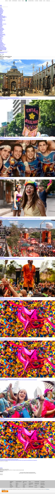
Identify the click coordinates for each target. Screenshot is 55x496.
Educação (1, 15)
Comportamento (18, 487)
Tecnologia (1, 25)
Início (0, 54)
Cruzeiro (24, 487)
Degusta (1, 24)
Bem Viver (1, 12)
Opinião (1, 18)
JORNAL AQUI (48, 0)
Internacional (2, 10)
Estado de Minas (11, 482)
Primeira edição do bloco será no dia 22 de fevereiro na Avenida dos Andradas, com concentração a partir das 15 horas (16, 299)
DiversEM (1, 11)
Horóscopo (1, 30)
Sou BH (44, 0)
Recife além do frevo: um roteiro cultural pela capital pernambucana (9, 97)
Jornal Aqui (1, 38)
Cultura (1, 13)
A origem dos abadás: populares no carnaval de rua (7, 178)
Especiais (1, 19)
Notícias (6, 0)
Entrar (1, 5)
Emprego (1, 20)
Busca (3, 54)
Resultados (1, 58)
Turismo (1, 22)
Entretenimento (14, 0)
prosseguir (5, 491)
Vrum (1, 39)
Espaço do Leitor (2, 45)
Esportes (1, 26)
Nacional (11, 487)
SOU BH (36, 485)
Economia (11, 485)
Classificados (2, 43)
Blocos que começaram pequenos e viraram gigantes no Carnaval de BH (10, 419)
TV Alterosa (36, 0)
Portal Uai (1, 35)
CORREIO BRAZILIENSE (43, 487)
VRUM (30, 481)
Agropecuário (2, 28)
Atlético (24, 486)
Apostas (1, 31)
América (24, 485)
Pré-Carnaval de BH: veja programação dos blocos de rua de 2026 (9, 338)
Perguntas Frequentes (3, 47)
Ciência (1, 23)
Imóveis (23, 0)
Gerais (1, 7)
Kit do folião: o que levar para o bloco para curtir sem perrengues (9, 217)
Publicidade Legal (2, 16)
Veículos (19, 0)
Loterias (1, 33)
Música (17, 485)
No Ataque (1, 27)
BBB (0, 14)
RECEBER (1, 471)
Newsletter (1, 42)
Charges (1, 21)
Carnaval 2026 (2, 137)
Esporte (10, 0)
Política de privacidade (3, 49)
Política (1, 8)
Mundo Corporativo (3, 34)
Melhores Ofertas (31, 0)
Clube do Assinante (2, 44)
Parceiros (40, 0)
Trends (16, 486)
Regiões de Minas (2, 17)
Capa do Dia (1, 32)
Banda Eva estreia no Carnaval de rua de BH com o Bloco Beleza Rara (10, 298)
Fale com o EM (2, 46)
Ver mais (1, 467)
